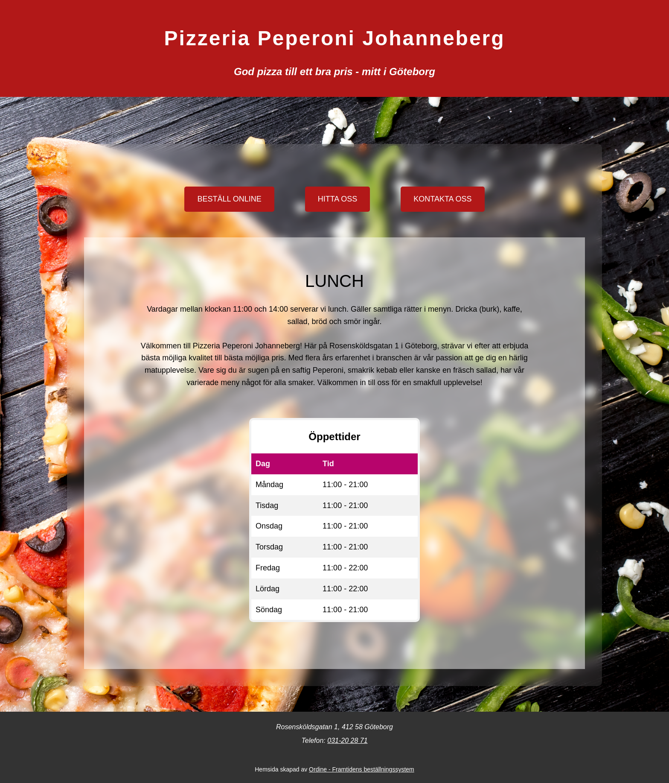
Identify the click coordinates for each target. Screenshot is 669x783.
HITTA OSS (338, 199)
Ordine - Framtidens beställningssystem (361, 769)
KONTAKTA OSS (442, 199)
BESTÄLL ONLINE (229, 199)
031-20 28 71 (347, 740)
